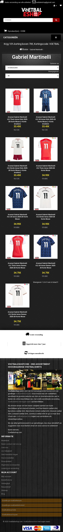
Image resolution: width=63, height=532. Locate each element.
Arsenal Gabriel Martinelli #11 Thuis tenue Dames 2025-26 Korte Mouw (17, 265)
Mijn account (6, 476)
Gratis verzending (36, 335)
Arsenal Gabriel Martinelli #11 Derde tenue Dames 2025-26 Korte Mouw (17, 314)
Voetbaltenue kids (9, 510)
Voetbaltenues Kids (23, 416)
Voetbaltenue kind (30, 522)
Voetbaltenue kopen (10, 515)
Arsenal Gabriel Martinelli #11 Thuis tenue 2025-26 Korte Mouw (45, 168)
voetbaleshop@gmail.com (45, 2)
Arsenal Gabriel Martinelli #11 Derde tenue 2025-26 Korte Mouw (45, 217)
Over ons (4, 447)
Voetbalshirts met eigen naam (19, 402)
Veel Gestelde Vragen (9, 454)
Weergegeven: (53, 71)
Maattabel (5, 441)
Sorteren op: (54, 63)
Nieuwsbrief (6, 487)
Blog (3, 494)
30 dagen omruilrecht (36, 353)
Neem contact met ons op (11, 444)
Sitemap (4, 490)
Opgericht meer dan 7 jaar (36, 344)
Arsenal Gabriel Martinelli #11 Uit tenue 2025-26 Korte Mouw (17, 217)
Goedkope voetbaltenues (12, 501)
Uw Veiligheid (6, 451)
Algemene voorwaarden (10, 465)
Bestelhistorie (6, 480)
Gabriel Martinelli (36, 50)
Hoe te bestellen (7, 458)
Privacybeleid (6, 461)
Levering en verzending (10, 468)
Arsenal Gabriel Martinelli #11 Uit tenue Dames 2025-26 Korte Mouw (46, 265)
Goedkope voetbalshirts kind (13, 505)
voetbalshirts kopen (23, 394)
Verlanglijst (5, 483)
